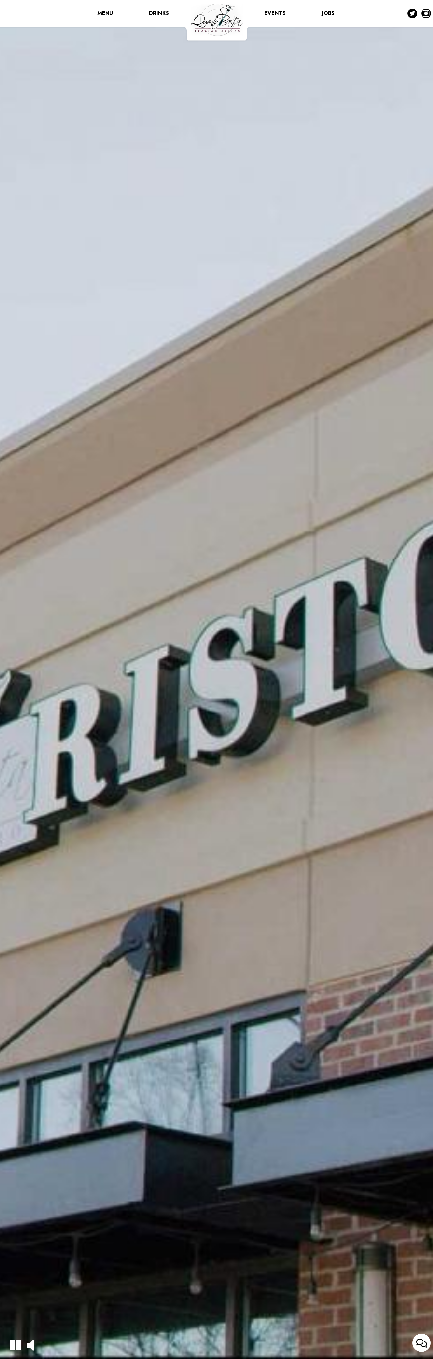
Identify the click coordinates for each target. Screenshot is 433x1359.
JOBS (328, 13)
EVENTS (275, 13)
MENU (105, 13)
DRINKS (159, 13)
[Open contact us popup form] (421, 1343)
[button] (15, 1345)
